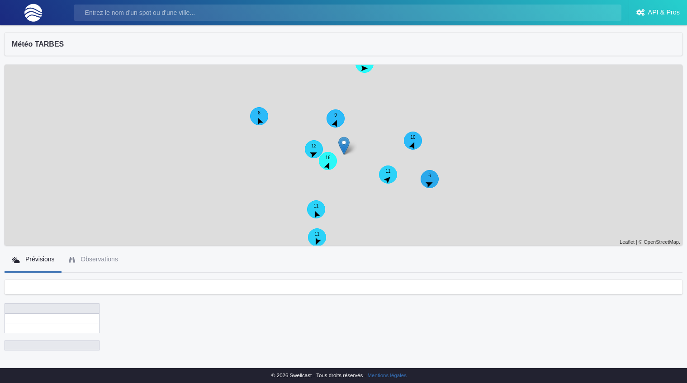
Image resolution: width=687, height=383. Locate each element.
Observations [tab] (93, 259)
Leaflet (627, 242)
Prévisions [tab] (33, 259)
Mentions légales (387, 375)
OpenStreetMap (661, 242)
